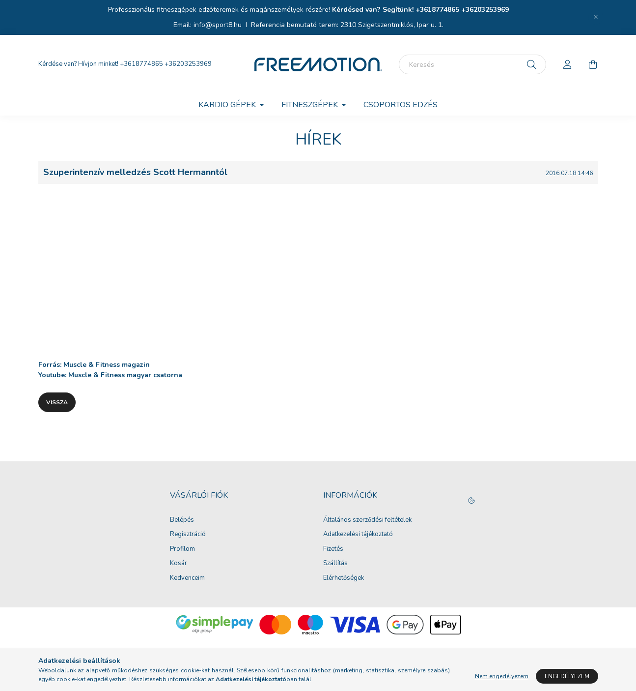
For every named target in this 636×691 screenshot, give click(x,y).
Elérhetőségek (343, 578)
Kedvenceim (187, 578)
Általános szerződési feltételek (367, 520)
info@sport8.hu (218, 25)
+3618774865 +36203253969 (462, 9)
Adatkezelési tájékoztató (358, 535)
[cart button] (593, 64)
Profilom (182, 549)
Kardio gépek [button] (228, 104)
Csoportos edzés (400, 104)
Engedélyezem (567, 676)
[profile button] (568, 64)
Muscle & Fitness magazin (106, 364)
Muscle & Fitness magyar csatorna (125, 375)
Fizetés (333, 549)
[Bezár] (595, 17)
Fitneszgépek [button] (310, 104)
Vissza (57, 402)
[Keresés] (472, 64)
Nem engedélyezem (501, 676)
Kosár (178, 564)
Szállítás (335, 564)
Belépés (182, 520)
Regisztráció (188, 535)
